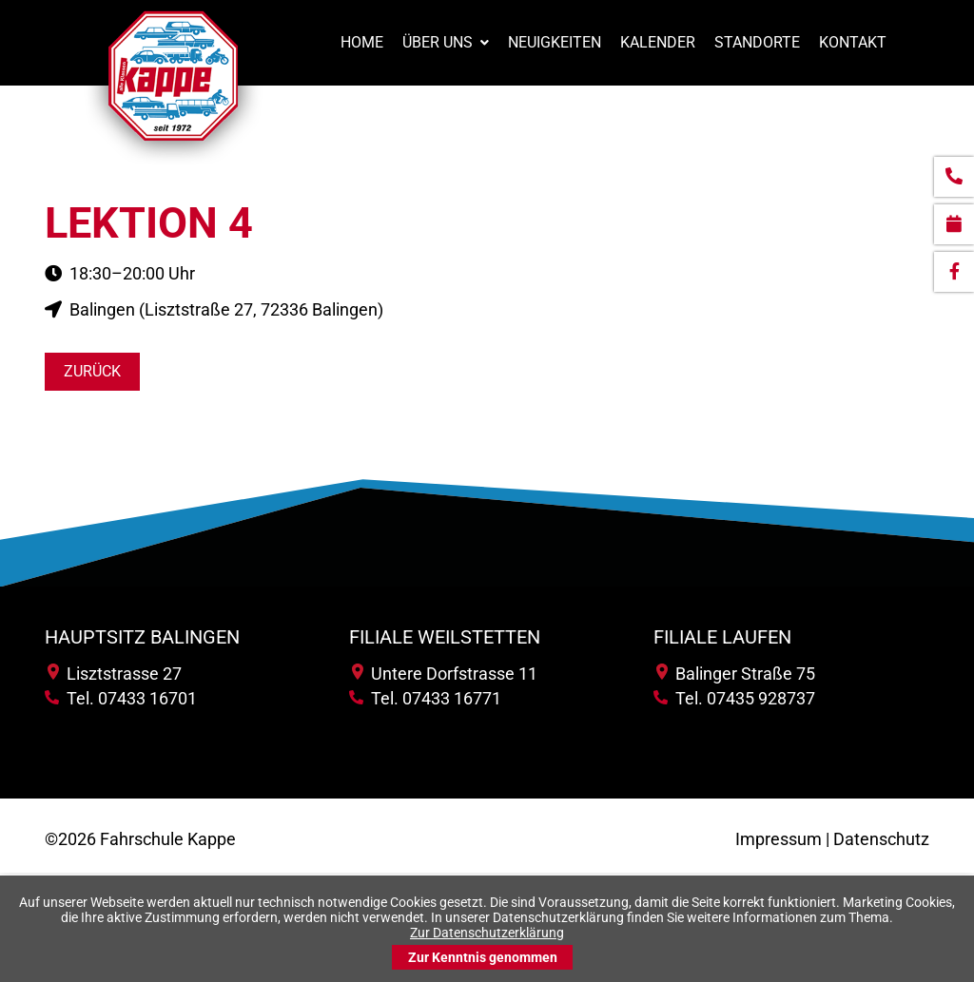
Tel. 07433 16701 (121, 698)
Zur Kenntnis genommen (482, 957)
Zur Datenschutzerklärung (487, 932)
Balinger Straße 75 (735, 674)
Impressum (778, 839)
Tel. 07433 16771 (425, 698)
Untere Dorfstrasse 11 (444, 674)
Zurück (92, 371)
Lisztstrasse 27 (115, 674)
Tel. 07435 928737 (734, 698)
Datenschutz (881, 839)
